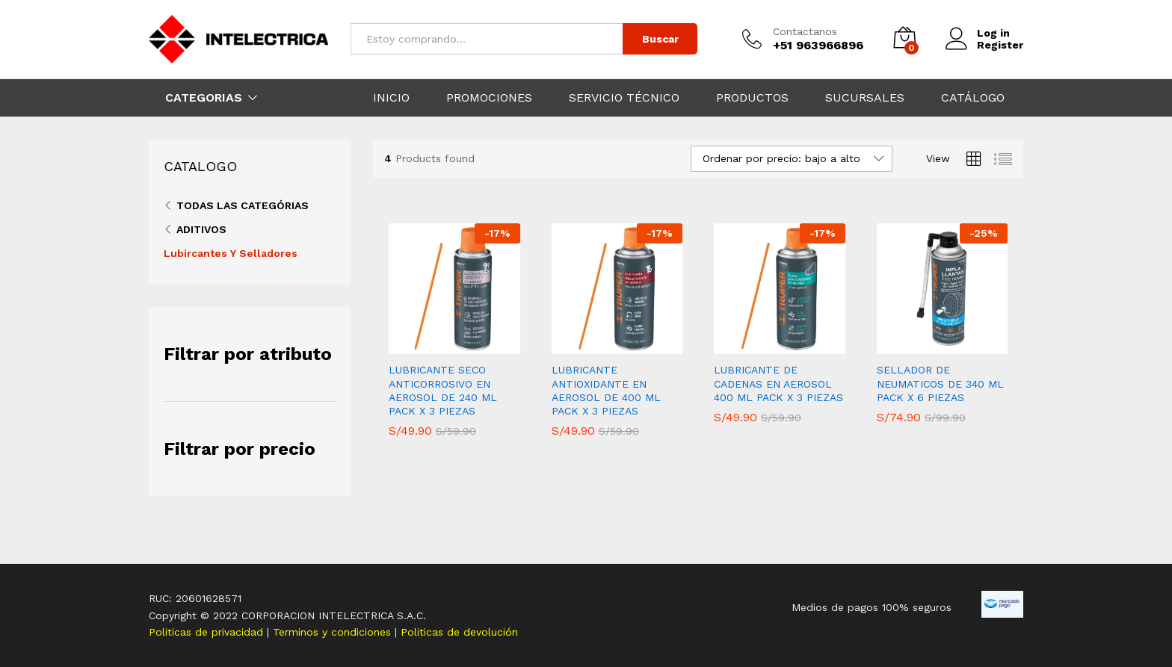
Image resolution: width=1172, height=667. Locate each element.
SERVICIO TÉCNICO (624, 98)
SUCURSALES (864, 98)
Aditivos (201, 229)
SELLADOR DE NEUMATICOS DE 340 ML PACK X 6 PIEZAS (940, 383)
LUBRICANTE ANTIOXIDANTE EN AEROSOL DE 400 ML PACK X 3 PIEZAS (606, 390)
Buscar (660, 39)
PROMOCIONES (489, 98)
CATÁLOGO (973, 98)
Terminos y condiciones (334, 632)
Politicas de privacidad (208, 632)
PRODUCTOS (752, 98)
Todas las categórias (242, 205)
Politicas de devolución (459, 632)
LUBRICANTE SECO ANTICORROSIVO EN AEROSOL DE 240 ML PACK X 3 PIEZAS (443, 390)
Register (1000, 45)
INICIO (391, 98)
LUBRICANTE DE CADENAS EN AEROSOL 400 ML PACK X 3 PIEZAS (778, 383)
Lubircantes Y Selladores (230, 253)
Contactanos (805, 31)
